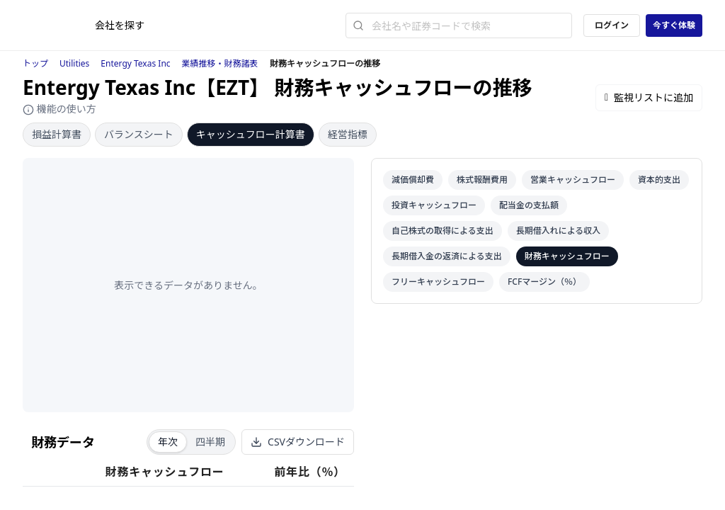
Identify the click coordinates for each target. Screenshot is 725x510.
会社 (119, 25)
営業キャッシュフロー (572, 180)
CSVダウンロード (298, 441)
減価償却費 (413, 180)
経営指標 (347, 134)
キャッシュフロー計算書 (250, 134)
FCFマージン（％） (544, 282)
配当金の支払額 (529, 205)
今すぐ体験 (674, 25)
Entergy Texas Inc (135, 63)
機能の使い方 (59, 108)
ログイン (612, 25)
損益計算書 (56, 134)
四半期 (210, 441)
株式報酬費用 (482, 180)
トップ (35, 63)
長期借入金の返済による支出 (447, 256)
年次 (168, 441)
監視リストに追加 (649, 97)
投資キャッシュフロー (434, 205)
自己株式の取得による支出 (442, 231)
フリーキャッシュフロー (438, 282)
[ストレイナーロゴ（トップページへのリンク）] (59, 25)
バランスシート (138, 134)
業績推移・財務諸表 (220, 63)
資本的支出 (659, 180)
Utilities (74, 63)
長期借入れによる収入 (558, 231)
